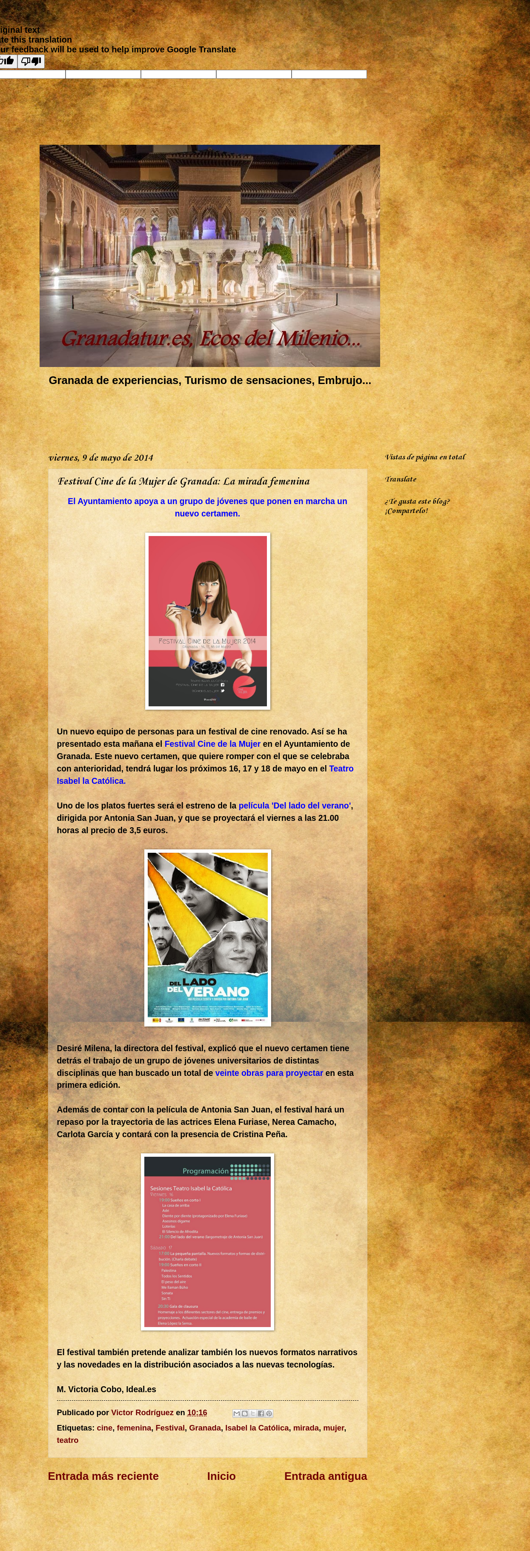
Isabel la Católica (257, 1427)
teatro (68, 1440)
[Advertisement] (203, 418)
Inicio (221, 1476)
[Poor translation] (31, 61)
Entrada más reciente (103, 1476)
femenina (134, 1427)
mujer (333, 1427)
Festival (170, 1427)
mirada (306, 1427)
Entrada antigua (325, 1476)
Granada (205, 1427)
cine (105, 1427)
